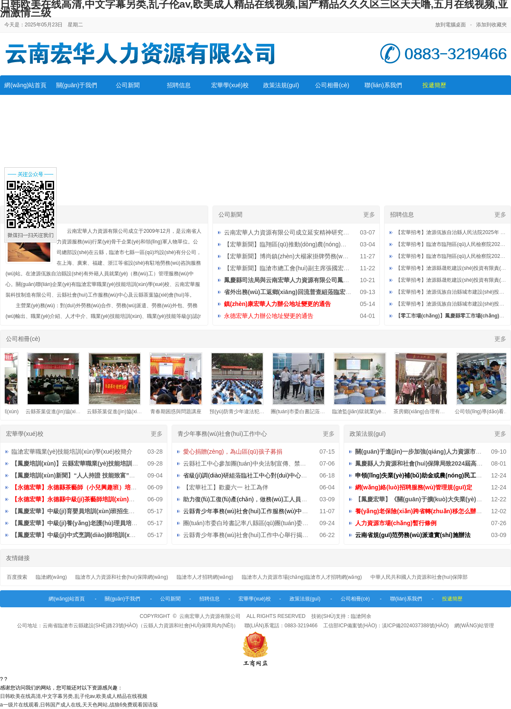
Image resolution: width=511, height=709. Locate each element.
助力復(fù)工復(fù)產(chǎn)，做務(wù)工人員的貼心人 (254, 499)
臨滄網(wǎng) (51, 577)
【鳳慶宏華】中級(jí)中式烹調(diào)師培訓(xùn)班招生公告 (90, 535)
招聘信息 (179, 85)
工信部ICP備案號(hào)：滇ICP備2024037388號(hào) (386, 626)
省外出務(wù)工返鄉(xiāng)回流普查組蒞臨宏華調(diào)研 (301, 292)
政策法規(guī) (281, 85)
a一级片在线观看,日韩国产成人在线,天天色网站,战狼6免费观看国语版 (79, 705)
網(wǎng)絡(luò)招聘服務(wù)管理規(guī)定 (413, 487)
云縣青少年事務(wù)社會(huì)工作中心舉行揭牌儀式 (251, 535)
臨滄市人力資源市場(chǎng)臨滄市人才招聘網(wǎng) (302, 577)
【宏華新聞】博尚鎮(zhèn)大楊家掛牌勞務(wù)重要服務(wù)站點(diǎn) (317, 256)
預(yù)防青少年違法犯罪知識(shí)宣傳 (256, 412)
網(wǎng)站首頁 (25, 85)
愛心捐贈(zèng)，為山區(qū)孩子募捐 (232, 451)
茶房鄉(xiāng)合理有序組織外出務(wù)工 (443, 412)
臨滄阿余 (361, 616)
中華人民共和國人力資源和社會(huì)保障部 (419, 577)
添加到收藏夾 (491, 25)
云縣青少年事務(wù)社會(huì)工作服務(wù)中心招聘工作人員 (263, 511)
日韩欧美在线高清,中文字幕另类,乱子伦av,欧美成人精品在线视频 (73, 696)
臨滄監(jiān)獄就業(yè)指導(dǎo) (372, 412)
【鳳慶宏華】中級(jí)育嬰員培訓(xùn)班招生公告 (76, 511)
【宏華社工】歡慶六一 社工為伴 (225, 487)
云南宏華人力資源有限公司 (210, 616)
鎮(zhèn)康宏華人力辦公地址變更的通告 (277, 303)
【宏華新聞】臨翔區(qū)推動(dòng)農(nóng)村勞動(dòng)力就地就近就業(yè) (326, 244)
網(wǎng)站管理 (474, 626)
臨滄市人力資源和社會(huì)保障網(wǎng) (121, 577)
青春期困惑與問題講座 (179, 412)
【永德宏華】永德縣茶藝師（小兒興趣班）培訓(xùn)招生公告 (93, 487)
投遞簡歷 (434, 85)
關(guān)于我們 (76, 85)
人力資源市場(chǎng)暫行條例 (395, 523)
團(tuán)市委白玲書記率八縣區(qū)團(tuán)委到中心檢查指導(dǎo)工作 (276, 523)
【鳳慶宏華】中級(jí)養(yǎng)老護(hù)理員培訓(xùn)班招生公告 (96, 523)
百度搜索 (17, 577)
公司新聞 (128, 85)
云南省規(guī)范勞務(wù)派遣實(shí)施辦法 (413, 535)
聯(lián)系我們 (383, 85)
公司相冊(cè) (332, 85)
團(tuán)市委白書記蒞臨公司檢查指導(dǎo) (322, 412)
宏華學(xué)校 (230, 85)
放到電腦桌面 (450, 25)
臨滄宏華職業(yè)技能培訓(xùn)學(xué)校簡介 (71, 451)
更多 (369, 214)
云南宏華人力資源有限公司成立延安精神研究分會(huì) (295, 232)
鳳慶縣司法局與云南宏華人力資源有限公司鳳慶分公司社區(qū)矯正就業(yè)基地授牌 (336, 280)
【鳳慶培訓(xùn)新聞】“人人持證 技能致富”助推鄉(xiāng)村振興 (97, 475)
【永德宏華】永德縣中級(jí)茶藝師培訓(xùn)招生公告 (81, 499)
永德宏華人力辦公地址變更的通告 (268, 315)
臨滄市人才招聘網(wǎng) (205, 577)
